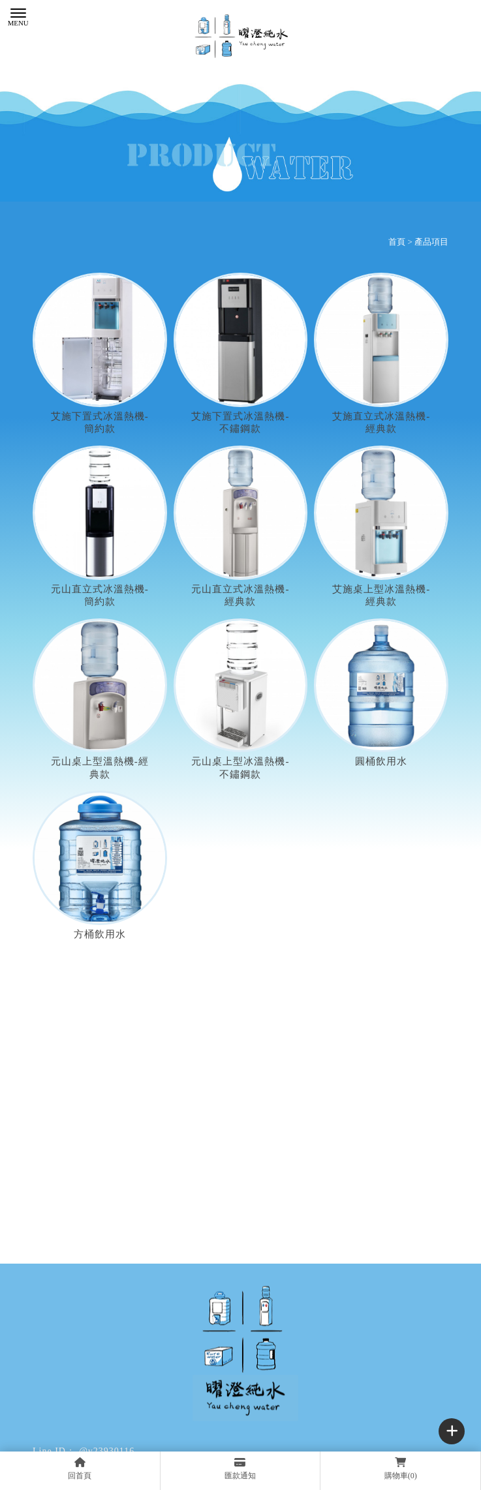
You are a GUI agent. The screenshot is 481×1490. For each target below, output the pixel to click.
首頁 (396, 242)
